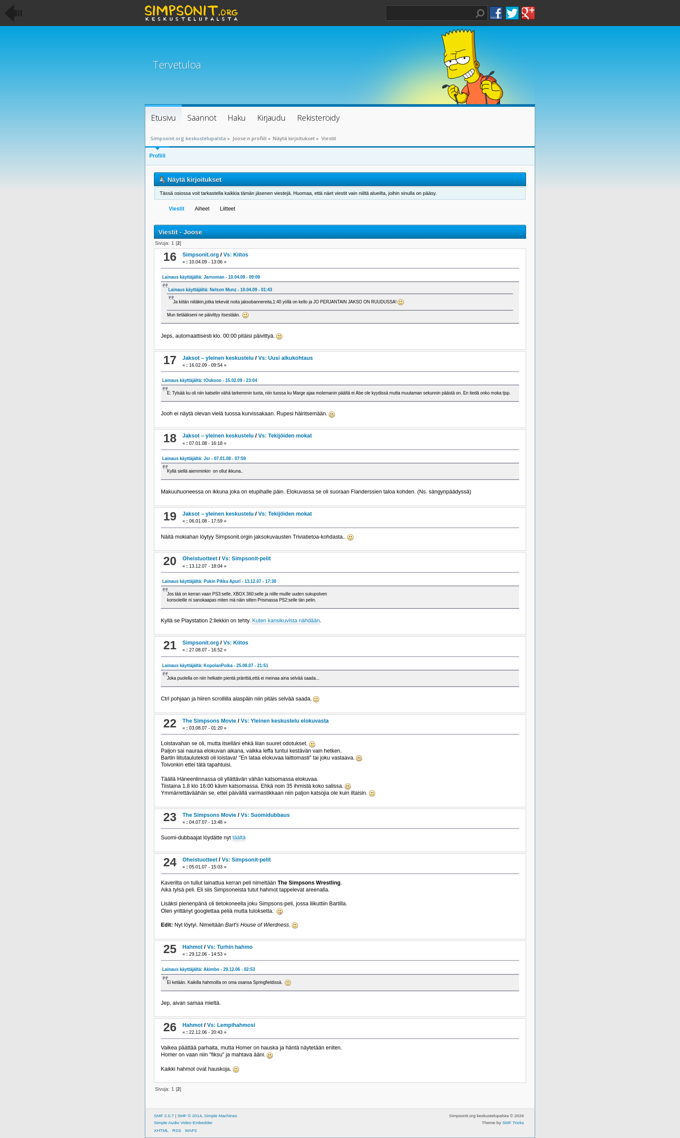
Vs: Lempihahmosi (231, 1025)
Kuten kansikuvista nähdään (286, 621)
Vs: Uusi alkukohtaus (285, 358)
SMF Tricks (513, 1122)
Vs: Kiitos (235, 255)
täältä (239, 838)
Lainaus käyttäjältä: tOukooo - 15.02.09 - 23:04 (209, 380)
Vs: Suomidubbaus (265, 815)
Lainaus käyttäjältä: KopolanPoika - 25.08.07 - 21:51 (215, 665)
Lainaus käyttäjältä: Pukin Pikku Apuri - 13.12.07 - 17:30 (219, 581)
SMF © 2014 (189, 1115)
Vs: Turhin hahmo (230, 947)
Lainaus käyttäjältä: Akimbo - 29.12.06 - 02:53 (208, 969)
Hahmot (193, 947)
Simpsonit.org (201, 255)
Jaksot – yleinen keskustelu (218, 358)
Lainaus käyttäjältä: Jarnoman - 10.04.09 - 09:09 (211, 277)
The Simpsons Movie (209, 721)
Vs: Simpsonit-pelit (246, 559)
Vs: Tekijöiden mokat (285, 436)
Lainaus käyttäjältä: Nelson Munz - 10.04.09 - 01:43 (220, 289)
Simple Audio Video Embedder (183, 1122)
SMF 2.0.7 (164, 1115)
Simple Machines (220, 1115)
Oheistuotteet (200, 559)
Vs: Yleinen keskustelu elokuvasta (285, 721)
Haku (480, 13)
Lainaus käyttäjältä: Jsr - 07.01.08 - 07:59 (204, 458)
